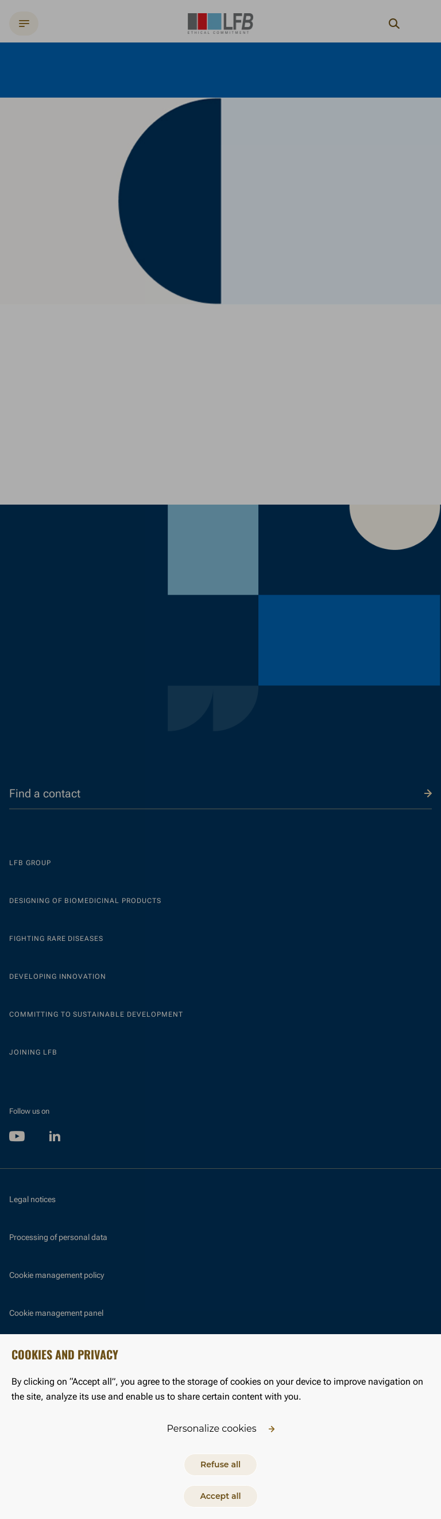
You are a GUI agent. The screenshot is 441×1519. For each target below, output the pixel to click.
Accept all (220, 1496)
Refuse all (220, 1464)
